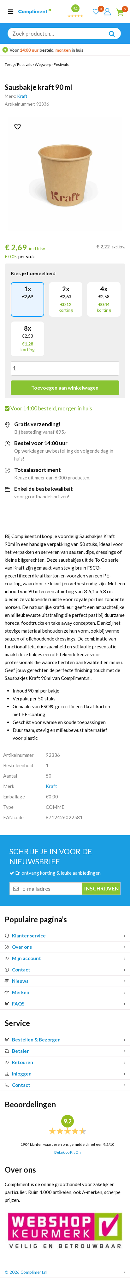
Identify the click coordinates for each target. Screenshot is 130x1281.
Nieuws (16, 981)
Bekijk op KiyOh (67, 1152)
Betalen (17, 1051)
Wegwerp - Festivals (52, 64)
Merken (17, 992)
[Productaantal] (65, 368)
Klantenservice (25, 935)
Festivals (24, 64)
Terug (10, 64)
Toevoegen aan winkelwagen (64, 388)
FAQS (14, 1003)
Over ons (18, 947)
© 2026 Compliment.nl (26, 1272)
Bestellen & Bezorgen (33, 1039)
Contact (17, 969)
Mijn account (23, 958)
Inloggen (18, 1073)
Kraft (22, 96)
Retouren (19, 1062)
